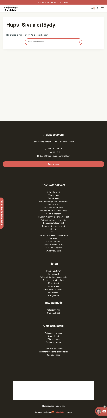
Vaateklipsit (53, 195)
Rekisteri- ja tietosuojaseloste (53, 277)
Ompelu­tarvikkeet (53, 251)
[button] (100, 406)
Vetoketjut (53, 238)
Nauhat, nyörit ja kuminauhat (53, 211)
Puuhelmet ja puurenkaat (53, 226)
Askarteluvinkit (53, 310)
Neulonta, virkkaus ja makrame (53, 235)
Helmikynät (53, 204)
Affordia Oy (60, 412)
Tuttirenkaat (53, 198)
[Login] (97, 8)
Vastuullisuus (53, 292)
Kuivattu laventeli (53, 241)
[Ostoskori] (93, 8)
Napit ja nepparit (53, 214)
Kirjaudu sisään (53, 355)
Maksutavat (53, 283)
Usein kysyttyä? (53, 271)
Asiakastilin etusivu (53, 333)
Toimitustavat (53, 286)
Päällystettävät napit (53, 208)
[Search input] (52, 41)
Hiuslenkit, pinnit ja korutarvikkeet (53, 217)
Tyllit (53, 232)
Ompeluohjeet (53, 313)
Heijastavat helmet (53, 248)
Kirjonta (53, 229)
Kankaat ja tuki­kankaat (53, 223)
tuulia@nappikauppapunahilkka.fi (55, 156)
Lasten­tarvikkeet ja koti (53, 245)
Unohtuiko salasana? (53, 349)
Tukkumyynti (53, 274)
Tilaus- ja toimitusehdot (53, 280)
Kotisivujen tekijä (41, 412)
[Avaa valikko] (103, 8)
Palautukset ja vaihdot (53, 289)
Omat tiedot (53, 336)
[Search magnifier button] (78, 41)
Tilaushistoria (54, 339)
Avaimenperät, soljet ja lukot (53, 220)
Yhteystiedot (53, 295)
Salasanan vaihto (53, 342)
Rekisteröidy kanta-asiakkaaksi (53, 352)
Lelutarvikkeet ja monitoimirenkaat (53, 201)
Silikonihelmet (53, 192)
